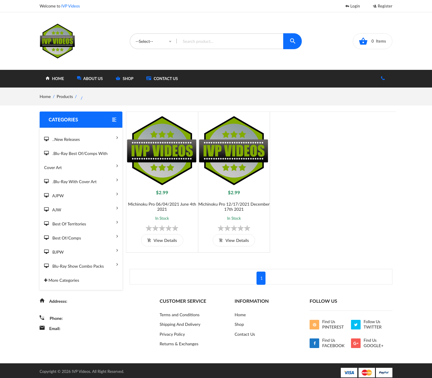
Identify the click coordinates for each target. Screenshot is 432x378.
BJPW (81, 250)
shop (125, 78)
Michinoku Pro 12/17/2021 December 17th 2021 (227, 202)
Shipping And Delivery (180, 320)
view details (160, 235)
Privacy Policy (172, 329)
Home (240, 310)
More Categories (61, 280)
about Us (90, 78)
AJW (81, 208)
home (55, 78)
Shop (239, 320)
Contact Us (162, 78)
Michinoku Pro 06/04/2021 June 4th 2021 (160, 202)
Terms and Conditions (180, 310)
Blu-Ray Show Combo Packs (81, 264)
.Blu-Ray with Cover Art (81, 179)
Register (382, 6)
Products (65, 96)
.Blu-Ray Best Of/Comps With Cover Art (81, 161)
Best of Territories (81, 222)
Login (353, 6)
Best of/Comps (81, 236)
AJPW (81, 194)
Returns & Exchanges (179, 339)
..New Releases (81, 137)
